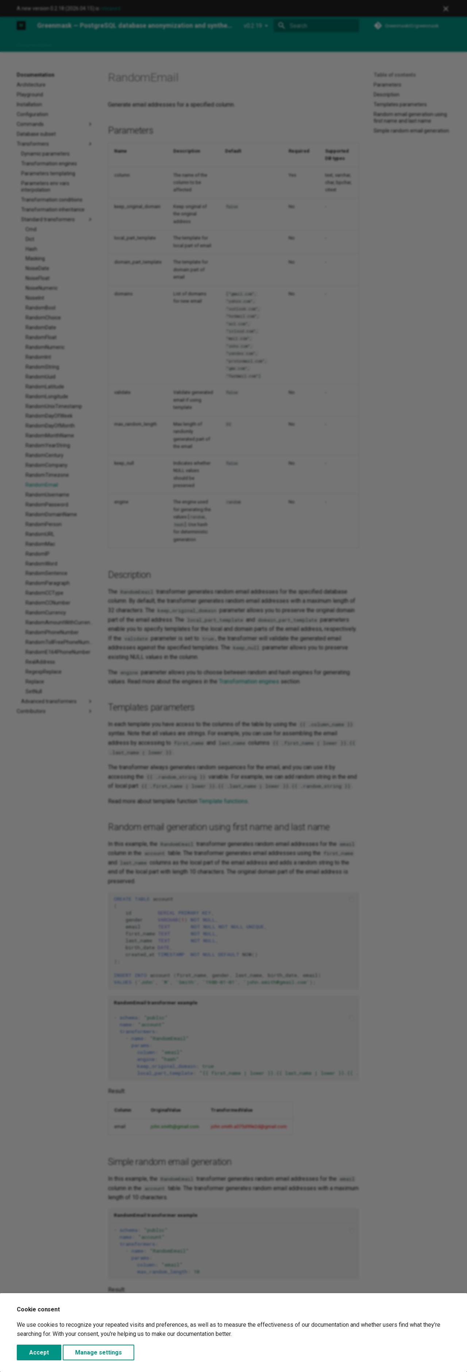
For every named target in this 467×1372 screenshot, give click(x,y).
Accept (39, 1352)
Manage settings (98, 1352)
